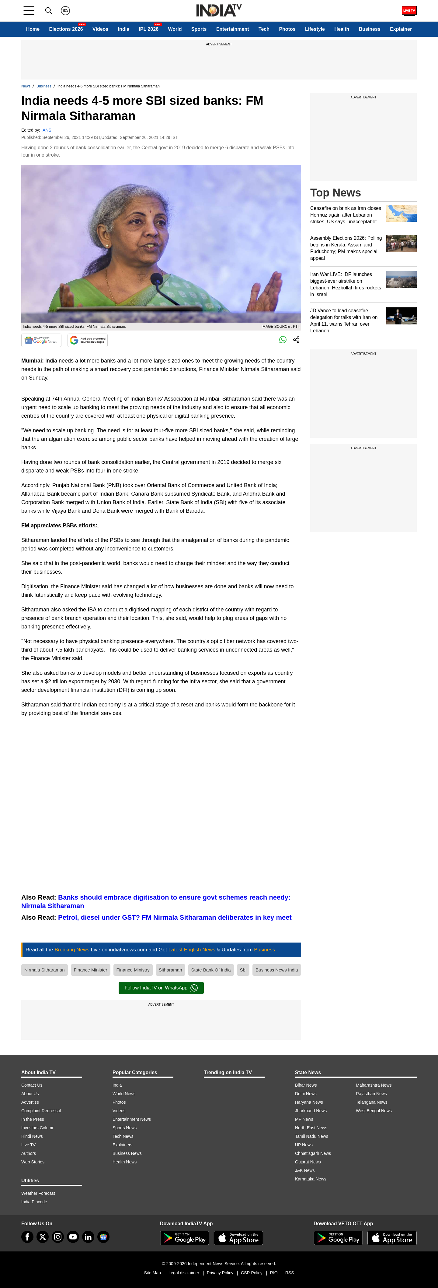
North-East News (311, 1127)
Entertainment (232, 29)
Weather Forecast (38, 1193)
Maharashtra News (374, 1085)
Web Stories (32, 1161)
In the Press (32, 1119)
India (123, 29)
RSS (289, 1272)
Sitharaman (170, 969)
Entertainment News (132, 1119)
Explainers (122, 1144)
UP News (304, 1144)
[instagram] (58, 1237)
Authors (28, 1153)
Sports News (125, 1127)
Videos (100, 29)
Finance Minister (90, 969)
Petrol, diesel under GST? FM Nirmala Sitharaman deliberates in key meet (175, 917)
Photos (287, 29)
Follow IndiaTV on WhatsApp (161, 988)
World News (124, 1093)
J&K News (305, 1170)
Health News (125, 1161)
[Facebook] (27, 1237)
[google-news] (103, 1237)
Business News (127, 1153)
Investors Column (37, 1127)
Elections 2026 (66, 29)
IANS (46, 130)
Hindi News (32, 1136)
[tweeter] (42, 1237)
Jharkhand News (311, 1110)
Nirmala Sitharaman (44, 969)
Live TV (28, 1144)
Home (33, 29)
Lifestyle (315, 29)
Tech (264, 29)
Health (341, 29)
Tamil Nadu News (311, 1136)
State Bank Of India (211, 969)
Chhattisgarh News (313, 1153)
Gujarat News (308, 1161)
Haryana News (309, 1102)
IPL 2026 (148, 29)
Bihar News (306, 1085)
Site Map (152, 1272)
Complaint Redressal (41, 1110)
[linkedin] (88, 1237)
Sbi (243, 969)
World (175, 29)
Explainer (401, 29)
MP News (304, 1119)
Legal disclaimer (184, 1272)
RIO (274, 1272)
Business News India (276, 969)
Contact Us (31, 1085)
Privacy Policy (220, 1272)
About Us (30, 1093)
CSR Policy (251, 1272)
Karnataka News (310, 1179)
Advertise (30, 1102)
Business (370, 29)
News (25, 86)
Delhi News (306, 1093)
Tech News (123, 1136)
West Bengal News (374, 1110)
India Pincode (34, 1201)
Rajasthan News (371, 1093)
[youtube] (73, 1237)
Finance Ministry (133, 969)
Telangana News (372, 1102)
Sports (199, 29)
